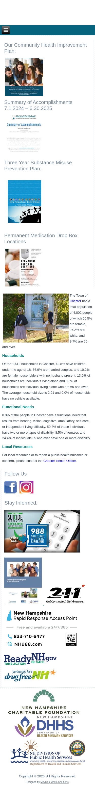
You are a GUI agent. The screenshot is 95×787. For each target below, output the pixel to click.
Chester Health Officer (59, 461)
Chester (75, 301)
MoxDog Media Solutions (55, 782)
